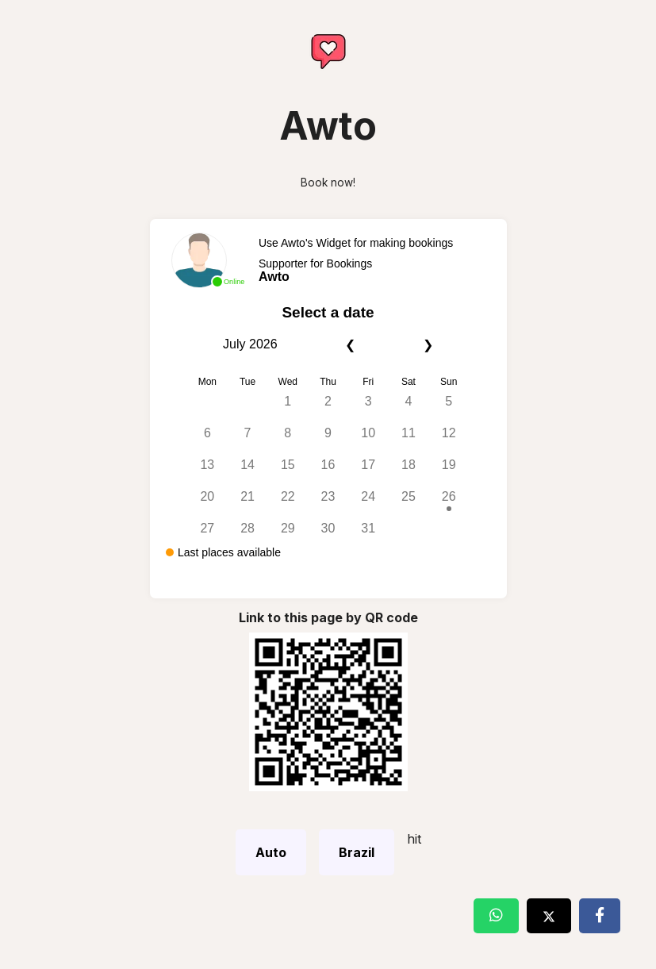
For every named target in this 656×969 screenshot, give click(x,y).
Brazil (356, 852)
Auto (270, 852)
